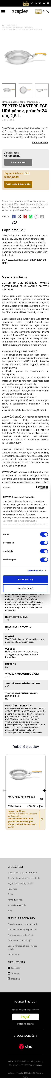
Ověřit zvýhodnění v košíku (18, 184)
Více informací (40, 142)
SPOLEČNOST (15, 867)
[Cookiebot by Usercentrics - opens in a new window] (36, 487)
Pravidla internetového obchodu (23, 924)
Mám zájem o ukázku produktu (22, 873)
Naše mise (12, 889)
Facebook (15, 968)
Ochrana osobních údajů (19, 940)
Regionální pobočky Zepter (20, 883)
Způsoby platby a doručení (20, 935)
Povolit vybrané (25, 588)
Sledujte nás (16, 962)
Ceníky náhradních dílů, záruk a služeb (22, 947)
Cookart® (11, 25)
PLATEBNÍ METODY (25, 1002)
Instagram (15, 979)
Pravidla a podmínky (21, 918)
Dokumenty (13, 955)
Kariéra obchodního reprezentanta (24, 878)
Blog (10, 911)
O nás (10, 894)
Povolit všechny (25, 579)
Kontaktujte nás (15, 900)
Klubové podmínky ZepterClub (22, 930)
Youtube (15, 973)
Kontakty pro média (17, 905)
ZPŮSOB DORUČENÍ (25, 1036)
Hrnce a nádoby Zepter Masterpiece (16, 27)
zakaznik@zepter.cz (35, 1061)
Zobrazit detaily (35, 570)
